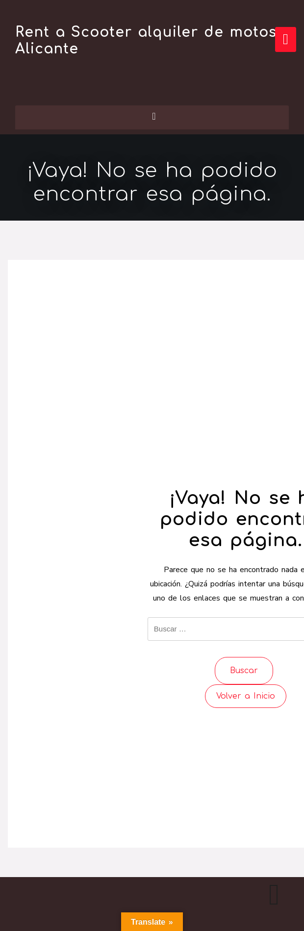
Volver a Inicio (245, 696)
